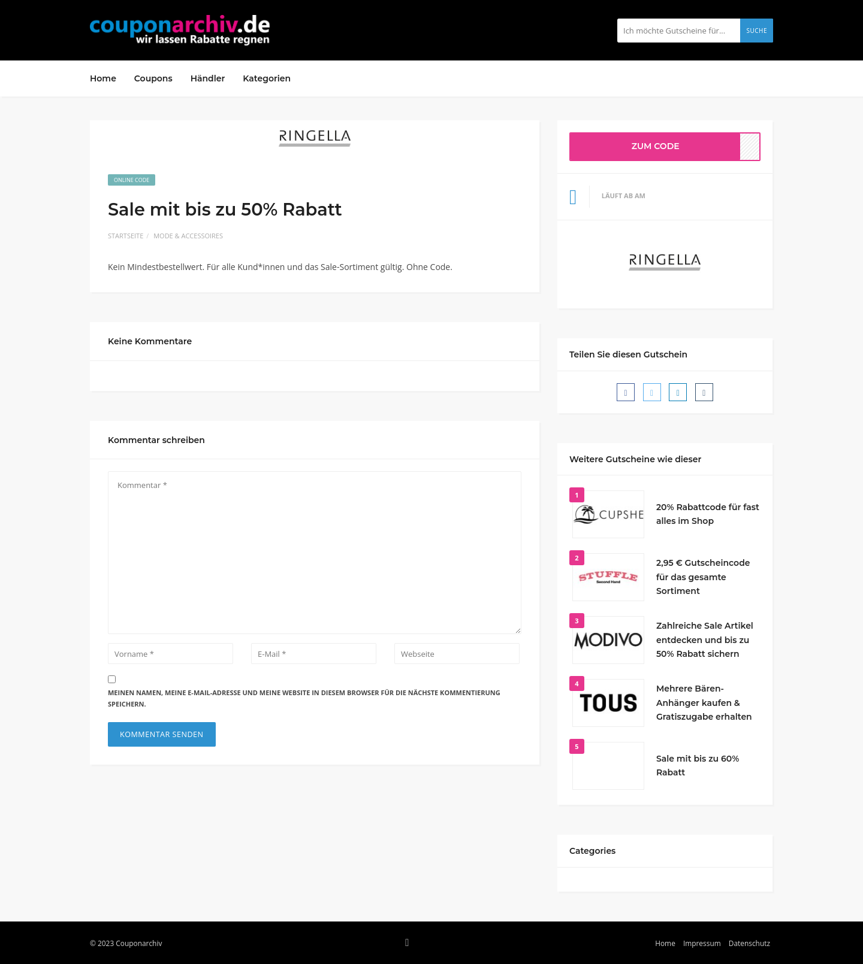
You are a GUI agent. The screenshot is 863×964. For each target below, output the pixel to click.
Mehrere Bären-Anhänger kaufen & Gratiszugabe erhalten (704, 703)
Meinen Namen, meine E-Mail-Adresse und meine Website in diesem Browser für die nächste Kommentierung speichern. (304, 698)
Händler (208, 78)
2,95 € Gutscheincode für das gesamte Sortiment (703, 577)
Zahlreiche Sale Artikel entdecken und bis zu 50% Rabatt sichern (704, 640)
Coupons (153, 78)
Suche (756, 30)
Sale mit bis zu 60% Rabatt (697, 765)
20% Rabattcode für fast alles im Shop (707, 514)
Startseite (125, 235)
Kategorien (267, 78)
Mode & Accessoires (188, 235)
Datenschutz (749, 943)
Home (103, 78)
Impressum (702, 943)
